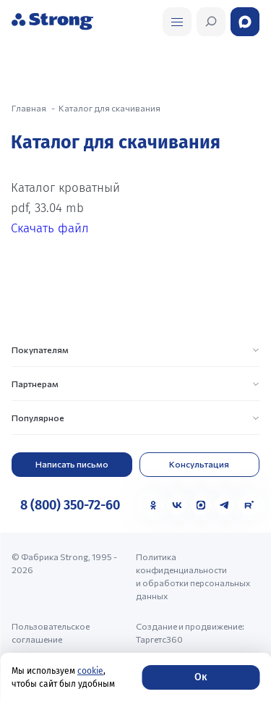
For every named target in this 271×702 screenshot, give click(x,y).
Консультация (199, 464)
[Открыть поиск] (177, 21)
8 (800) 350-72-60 (70, 505)
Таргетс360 (159, 639)
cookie (90, 671)
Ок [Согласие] (200, 677)
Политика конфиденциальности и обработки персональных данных (193, 576)
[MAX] (201, 505)
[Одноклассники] (153, 505)
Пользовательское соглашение (51, 632)
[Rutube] (248, 505)
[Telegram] (225, 505)
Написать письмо (71, 464)
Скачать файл (50, 228)
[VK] (177, 505)
